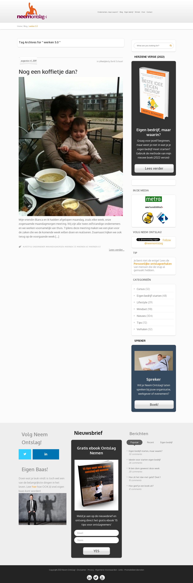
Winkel (137, 12)
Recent (150, 442)
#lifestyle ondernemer (34, 247)
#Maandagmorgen (55, 247)
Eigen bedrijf (128, 12)
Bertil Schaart (117, 61)
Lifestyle (142, 302)
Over (143, 12)
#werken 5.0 (95, 247)
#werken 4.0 (82, 247)
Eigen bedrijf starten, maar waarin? (145, 451)
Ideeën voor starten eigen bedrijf (145, 459)
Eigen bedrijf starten (149, 295)
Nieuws (141, 315)
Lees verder (116, 249)
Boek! (154, 404)
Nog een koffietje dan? (48, 71)
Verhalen (142, 329)
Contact (149, 12)
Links (120, 570)
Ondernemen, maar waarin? (107, 12)
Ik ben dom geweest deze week (144, 468)
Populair (135, 442)
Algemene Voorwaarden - (106, 570)
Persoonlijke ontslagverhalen (153, 263)
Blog (121, 12)
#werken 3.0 (70, 247)
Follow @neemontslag (157, 241)
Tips (139, 322)
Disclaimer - (82, 570)
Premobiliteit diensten (134, 570)
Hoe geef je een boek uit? (141, 485)
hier (34, 486)
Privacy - (91, 570)
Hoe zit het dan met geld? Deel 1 (145, 477)
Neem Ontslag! (68, 570)
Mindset (142, 309)
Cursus (141, 289)
